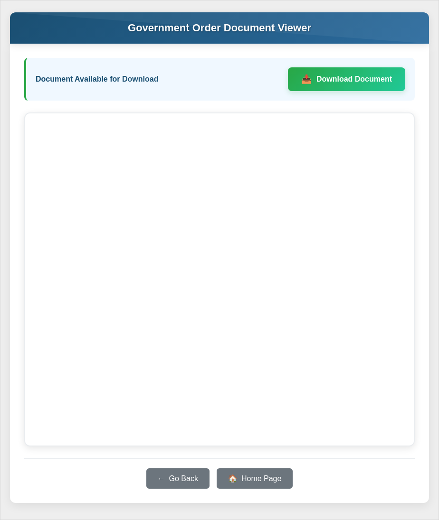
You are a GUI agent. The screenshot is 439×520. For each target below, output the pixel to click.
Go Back (183, 478)
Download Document (354, 79)
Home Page (261, 478)
